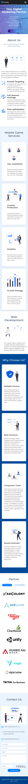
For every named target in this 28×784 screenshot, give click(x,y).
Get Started (14, 31)
